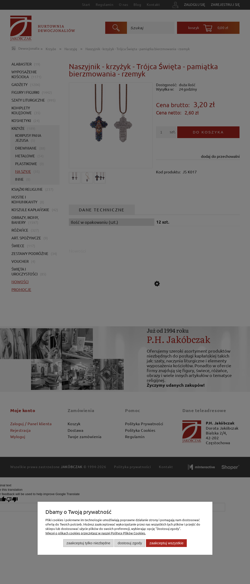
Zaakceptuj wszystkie (166, 543)
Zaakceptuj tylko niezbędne (88, 543)
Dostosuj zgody (130, 543)
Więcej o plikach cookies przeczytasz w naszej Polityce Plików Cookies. (95, 533)
